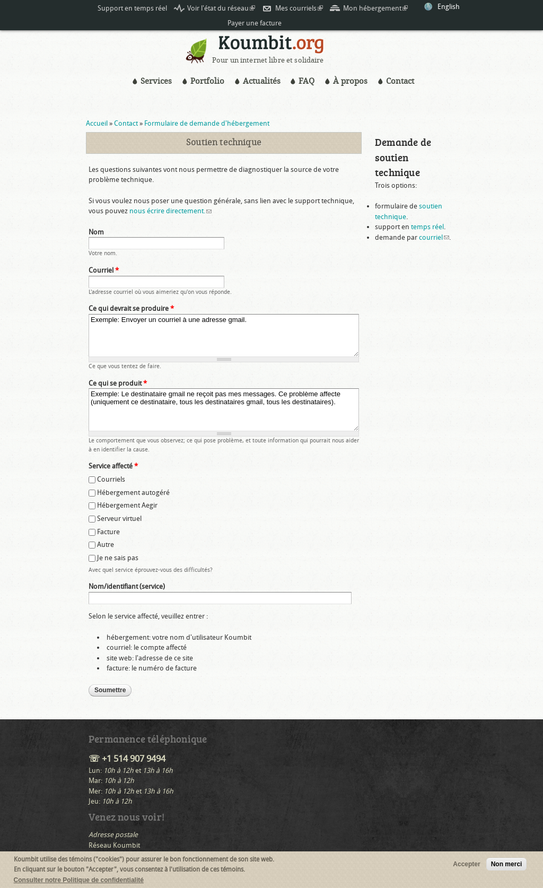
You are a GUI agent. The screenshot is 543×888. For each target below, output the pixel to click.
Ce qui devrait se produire (131, 308)
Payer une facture (254, 23)
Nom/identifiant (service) (127, 586)
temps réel (427, 227)
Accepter (466, 866)
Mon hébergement (375, 8)
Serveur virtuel (119, 519)
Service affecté (113, 466)
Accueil (97, 123)
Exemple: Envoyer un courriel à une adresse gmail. (224, 335)
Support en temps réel (132, 8)
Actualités (262, 81)
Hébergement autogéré (133, 493)
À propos (350, 81)
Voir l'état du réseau (221, 8)
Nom (96, 232)
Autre (105, 545)
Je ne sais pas (117, 558)
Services (156, 81)
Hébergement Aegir (127, 505)
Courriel (104, 270)
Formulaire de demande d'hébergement (206, 123)
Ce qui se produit (118, 383)
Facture (108, 532)
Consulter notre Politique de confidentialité (79, 882)
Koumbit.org (271, 46)
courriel (434, 237)
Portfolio (207, 81)
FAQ (306, 81)
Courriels (111, 479)
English (448, 7)
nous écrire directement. (170, 211)
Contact (400, 81)
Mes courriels (299, 8)
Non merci (506, 866)
